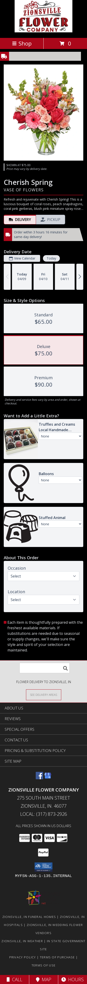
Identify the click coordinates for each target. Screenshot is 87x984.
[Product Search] (44, 668)
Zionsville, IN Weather (22, 941)
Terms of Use (44, 965)
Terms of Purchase (57, 957)
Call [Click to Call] (14, 979)
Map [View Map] (43, 979)
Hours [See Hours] (72, 979)
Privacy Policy (22, 957)
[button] (43, 867)
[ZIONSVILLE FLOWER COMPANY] (43, 31)
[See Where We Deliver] (43, 694)
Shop (22, 43)
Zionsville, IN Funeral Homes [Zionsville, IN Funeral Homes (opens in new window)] (29, 917)
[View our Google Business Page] (48, 777)
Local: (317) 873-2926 (43, 814)
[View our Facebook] (39, 777)
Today (51, 258)
